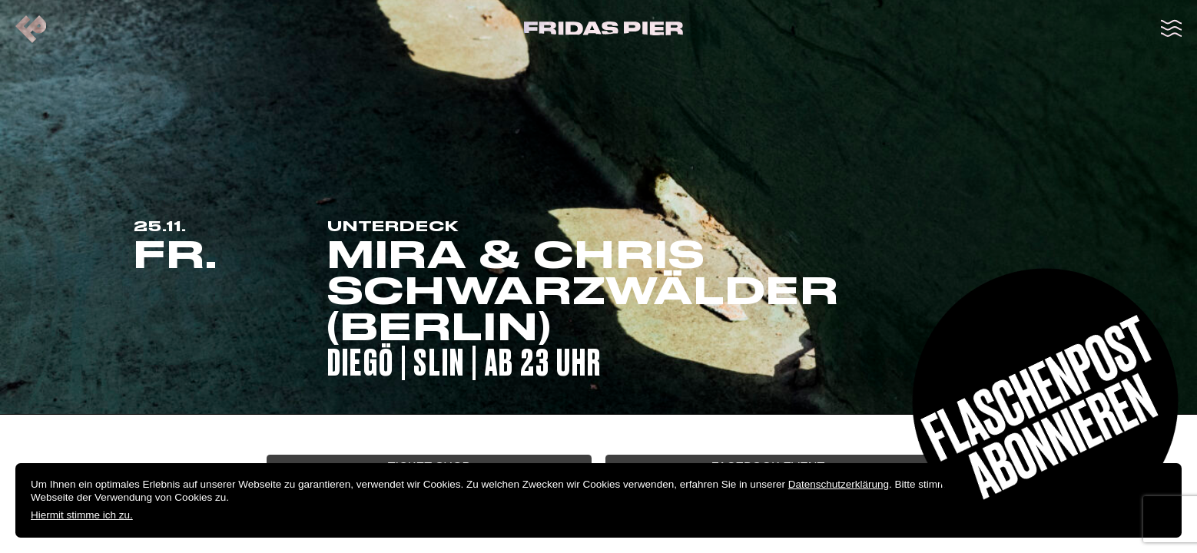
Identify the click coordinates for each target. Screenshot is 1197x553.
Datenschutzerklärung (838, 484)
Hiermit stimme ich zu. (82, 515)
